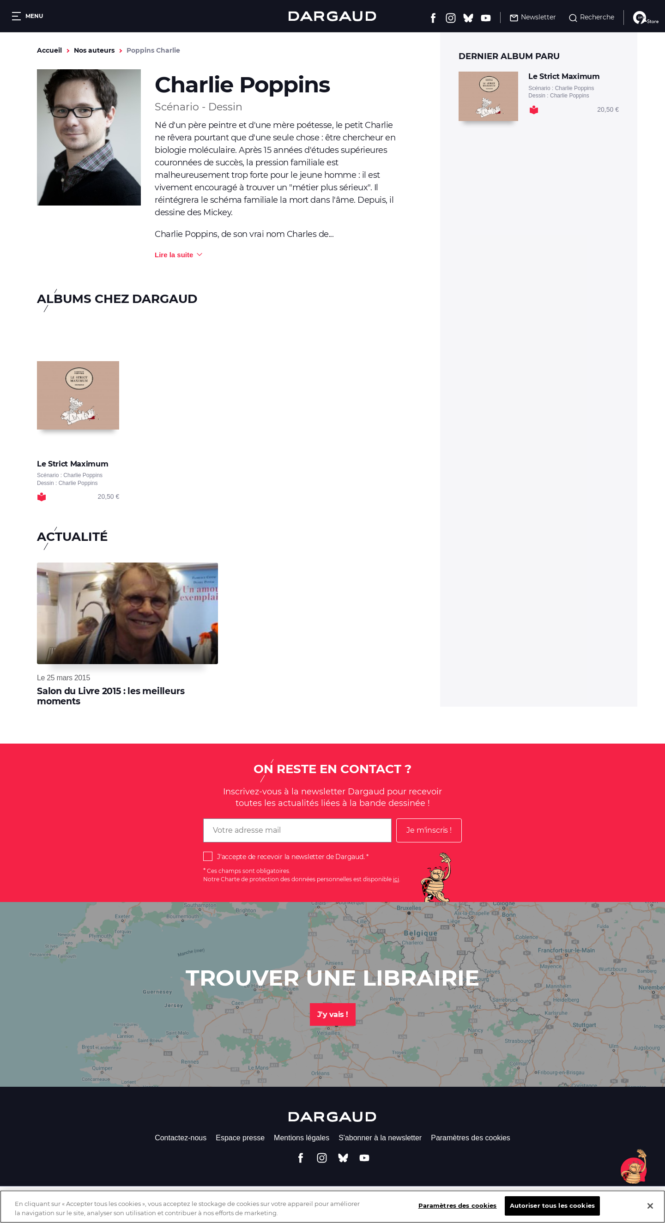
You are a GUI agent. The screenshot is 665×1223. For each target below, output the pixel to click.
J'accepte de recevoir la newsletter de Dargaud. (290, 857)
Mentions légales (301, 1138)
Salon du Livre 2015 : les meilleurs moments (110, 696)
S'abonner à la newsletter (380, 1138)
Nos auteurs (94, 50)
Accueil (49, 50)
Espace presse (240, 1138)
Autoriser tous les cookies (552, 1212)
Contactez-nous (180, 1138)
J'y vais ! (332, 1014)
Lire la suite (174, 255)
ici (396, 879)
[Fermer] (650, 1212)
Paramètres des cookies (470, 1138)
